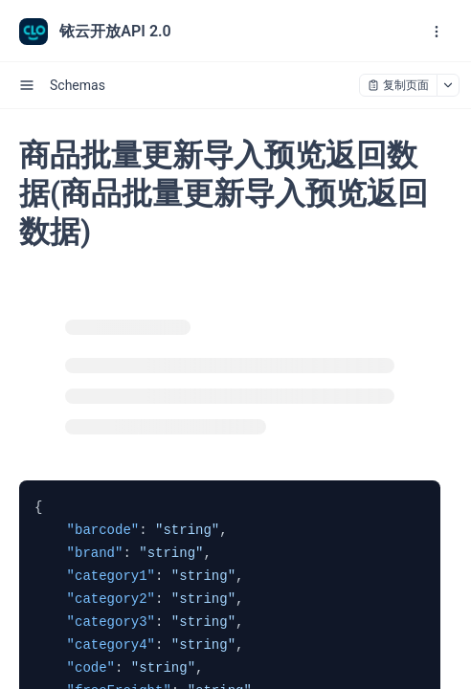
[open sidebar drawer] (26, 85)
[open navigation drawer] (436, 31)
